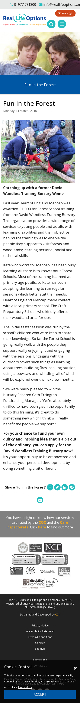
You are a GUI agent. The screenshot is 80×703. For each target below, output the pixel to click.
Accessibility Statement (40, 631)
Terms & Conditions (40, 637)
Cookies (40, 643)
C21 (57, 614)
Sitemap (40, 648)
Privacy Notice (40, 625)
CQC (42, 522)
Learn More (25, 687)
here (42, 527)
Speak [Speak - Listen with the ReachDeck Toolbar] (65, 13)
